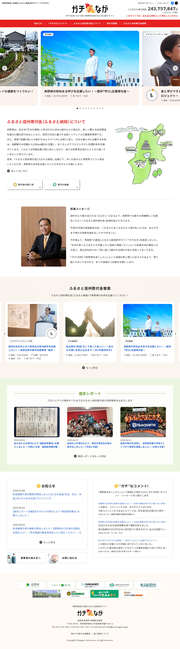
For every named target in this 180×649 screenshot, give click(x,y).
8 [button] (97, 108)
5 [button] (88, 108)
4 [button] (85, 108)
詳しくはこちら (19, 171)
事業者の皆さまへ (146, 3)
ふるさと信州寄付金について (87, 23)
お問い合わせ (163, 3)
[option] (90, 68)
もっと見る (92, 367)
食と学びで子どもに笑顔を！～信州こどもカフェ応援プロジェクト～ (128, 540)
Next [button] (175, 68)
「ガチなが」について (57, 23)
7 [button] (94, 108)
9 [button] (99, 108)
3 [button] (83, 108)
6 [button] (91, 108)
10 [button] (102, 108)
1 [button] (77, 108)
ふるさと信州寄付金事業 (134, 23)
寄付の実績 (112, 23)
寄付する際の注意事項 (80, 633)
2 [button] (80, 108)
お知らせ (38, 23)
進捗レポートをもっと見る (92, 456)
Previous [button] (4, 68)
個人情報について (101, 633)
